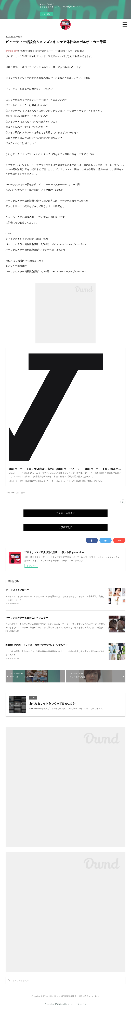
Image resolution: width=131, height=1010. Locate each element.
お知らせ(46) (20, 493)
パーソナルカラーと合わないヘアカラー (27, 617)
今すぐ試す (46, 14)
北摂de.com (12, 50)
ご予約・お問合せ (65, 513)
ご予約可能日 (65, 527)
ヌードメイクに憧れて (17, 590)
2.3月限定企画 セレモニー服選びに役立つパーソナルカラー (38, 645)
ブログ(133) (10, 493)
